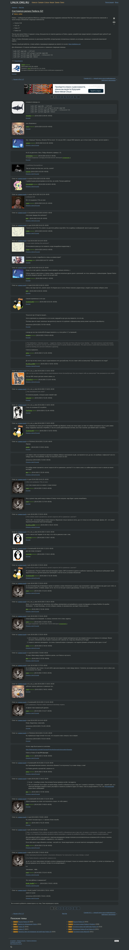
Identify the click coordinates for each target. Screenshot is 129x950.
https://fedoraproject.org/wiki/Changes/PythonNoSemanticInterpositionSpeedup (49, 749)
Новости (34, 2)
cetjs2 (29, 68)
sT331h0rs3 (29, 379)
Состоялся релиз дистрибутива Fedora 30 (85, 926)
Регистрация (109, 2)
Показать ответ (30, 145)
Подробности (18, 61)
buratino (28, 335)
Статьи (46, 2)
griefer (28, 447)
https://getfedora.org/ (74, 44)
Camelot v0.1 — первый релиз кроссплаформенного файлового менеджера (100, 79)
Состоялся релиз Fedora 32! (27, 11)
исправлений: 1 (66, 157)
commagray (29, 156)
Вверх (116, 941)
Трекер (57, 2)
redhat (20, 14)
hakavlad (28, 398)
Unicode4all (29, 184)
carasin (28, 143)
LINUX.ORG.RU (20, 2)
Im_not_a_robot (30, 364)
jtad (27, 218)
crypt (27, 488)
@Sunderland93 (109, 786)
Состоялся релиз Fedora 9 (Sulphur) (84, 924)
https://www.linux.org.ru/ (16, 943)
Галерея (41, 2)
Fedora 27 (21, 929)
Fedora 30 (21, 926)
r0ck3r (23, 64)
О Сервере (13, 940)
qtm (27, 472)
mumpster (29, 537)
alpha (27, 353)
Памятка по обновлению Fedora (27, 924)
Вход (116, 2)
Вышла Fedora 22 (78, 921)
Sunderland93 (30, 301)
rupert (27, 203)
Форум (52, 2)
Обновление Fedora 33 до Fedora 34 (83, 929)
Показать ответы (30, 205)
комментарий (22, 178)
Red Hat (21, 7)
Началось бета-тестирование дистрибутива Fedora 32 (34, 931)
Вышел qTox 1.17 (18, 79)
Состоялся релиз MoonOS (81, 931)
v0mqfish (28, 115)
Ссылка (14, 74)
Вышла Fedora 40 (23, 921)
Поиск (62, 2)
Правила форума (21, 940)
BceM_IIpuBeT (30, 883)
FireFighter (29, 410)
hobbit (27, 231)
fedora (16, 14)
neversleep (29, 260)
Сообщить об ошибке (15, 942)
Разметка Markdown (31, 940)
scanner (28, 171)
